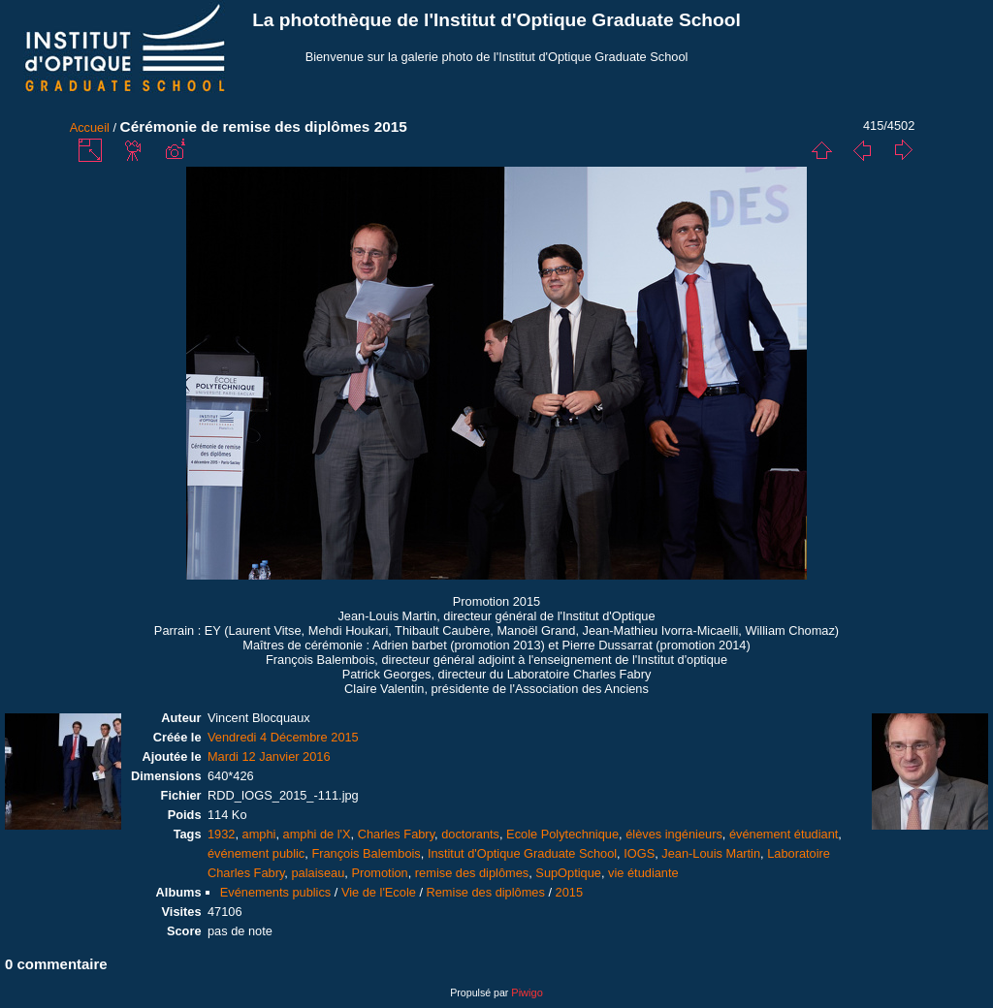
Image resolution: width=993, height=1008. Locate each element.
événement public (256, 853)
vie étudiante (643, 873)
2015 (569, 892)
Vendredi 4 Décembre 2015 (283, 737)
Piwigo (526, 992)
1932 (221, 834)
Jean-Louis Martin (710, 853)
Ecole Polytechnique (562, 834)
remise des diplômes (472, 873)
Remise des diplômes (486, 892)
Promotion (379, 873)
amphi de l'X (317, 834)
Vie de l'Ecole (378, 892)
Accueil (90, 127)
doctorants (470, 834)
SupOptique (568, 873)
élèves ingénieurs (673, 834)
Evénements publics (276, 892)
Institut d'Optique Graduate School (522, 853)
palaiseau (317, 873)
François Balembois (365, 853)
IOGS (639, 853)
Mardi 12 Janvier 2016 (269, 756)
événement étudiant (783, 834)
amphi (259, 834)
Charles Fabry (396, 834)
